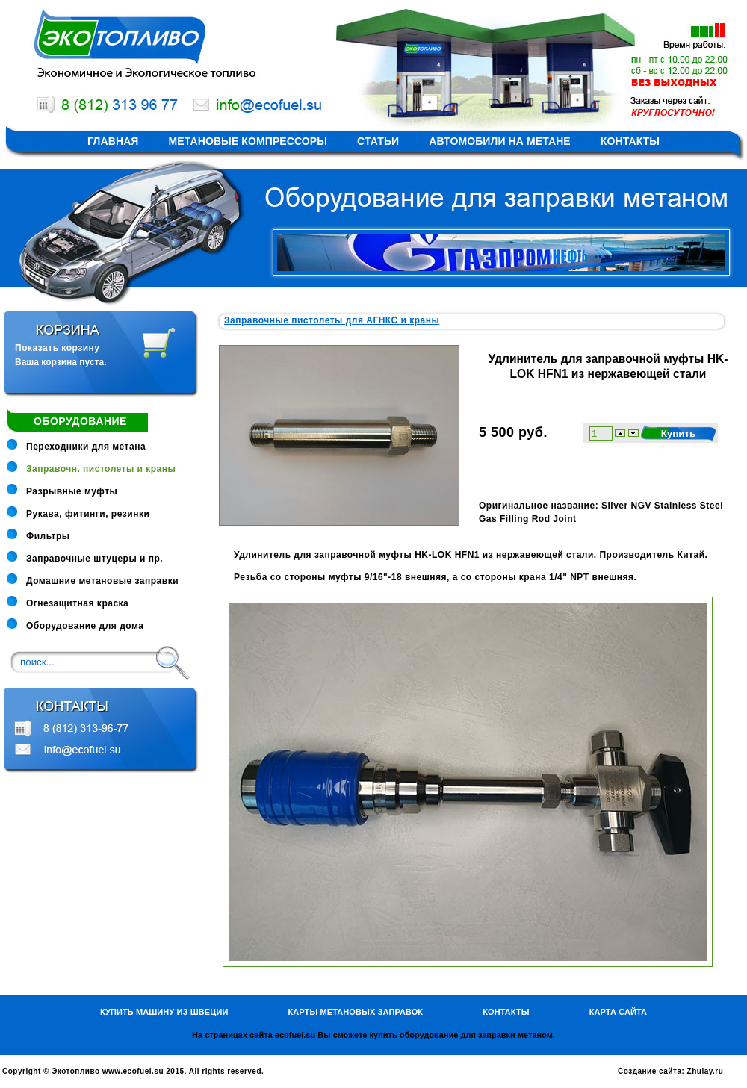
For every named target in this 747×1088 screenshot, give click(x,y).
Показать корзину (57, 348)
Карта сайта (618, 1011)
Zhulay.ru (705, 1071)
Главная (113, 141)
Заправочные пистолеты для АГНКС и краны (331, 320)
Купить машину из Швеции (164, 1011)
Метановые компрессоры (248, 141)
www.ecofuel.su (133, 1071)
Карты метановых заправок (355, 1011)
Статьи (378, 141)
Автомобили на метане (500, 141)
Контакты (630, 141)
